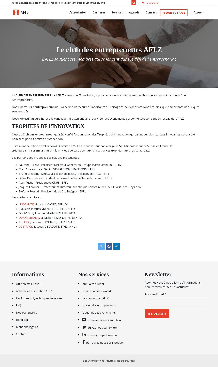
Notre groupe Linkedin (102, 335)
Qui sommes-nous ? (28, 284)
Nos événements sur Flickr (104, 320)
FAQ (18, 305)
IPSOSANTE (26, 204)
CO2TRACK (26, 226)
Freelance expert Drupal (122, 360)
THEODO (24, 222)
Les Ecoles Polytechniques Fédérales (39, 298)
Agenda (134, 12)
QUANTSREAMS (29, 218)
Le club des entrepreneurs (99, 305)
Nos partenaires (26, 312)
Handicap (22, 320)
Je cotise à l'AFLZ (173, 13)
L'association (78, 12)
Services (117, 12)
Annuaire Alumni (93, 284)
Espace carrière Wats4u (97, 291)
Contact (151, 12)
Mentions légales (27, 327)
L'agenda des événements (99, 312)
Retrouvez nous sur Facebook (105, 342)
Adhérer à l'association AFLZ (34, 291)
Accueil (198, 12)
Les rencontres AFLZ (95, 298)
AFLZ (24, 12)
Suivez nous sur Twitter (103, 327)
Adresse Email (154, 294)
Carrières (99, 12)
